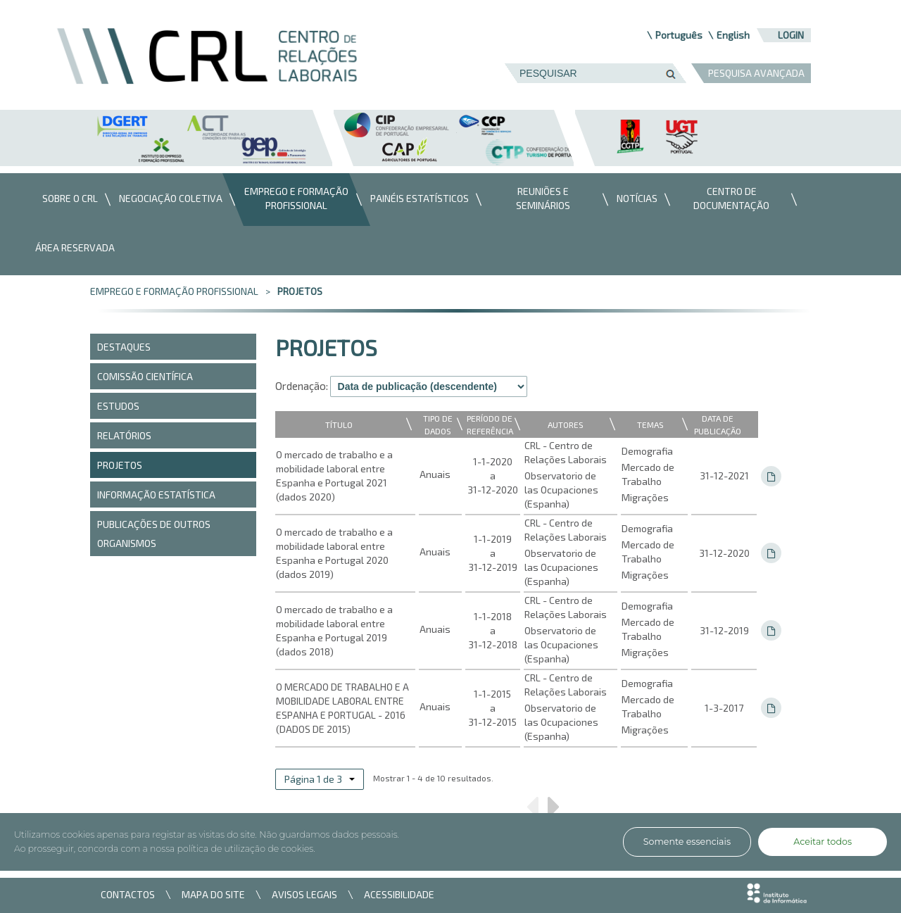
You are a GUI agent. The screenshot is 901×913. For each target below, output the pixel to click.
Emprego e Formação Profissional (174, 291)
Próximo (554, 811)
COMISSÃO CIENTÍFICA (145, 376)
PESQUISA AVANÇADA (756, 73)
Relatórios (124, 435)
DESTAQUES (124, 347)
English (733, 35)
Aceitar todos (822, 841)
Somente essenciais (687, 841)
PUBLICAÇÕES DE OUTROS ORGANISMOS (153, 533)
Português (678, 35)
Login (791, 35)
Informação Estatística (156, 494)
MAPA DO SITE (213, 894)
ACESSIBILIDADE (399, 894)
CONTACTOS (128, 894)
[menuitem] (66, 199)
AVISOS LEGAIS (304, 894)
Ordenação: (301, 385)
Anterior (532, 811)
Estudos (118, 406)
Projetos (299, 291)
